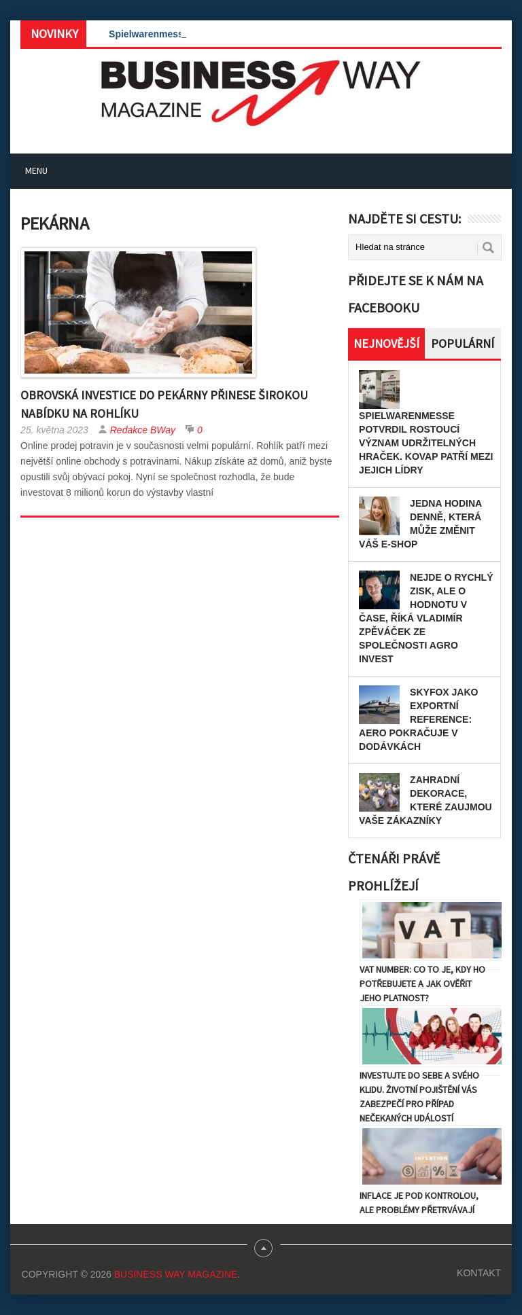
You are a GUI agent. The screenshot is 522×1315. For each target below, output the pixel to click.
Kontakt (479, 1272)
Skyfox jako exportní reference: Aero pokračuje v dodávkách (418, 719)
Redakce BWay (142, 430)
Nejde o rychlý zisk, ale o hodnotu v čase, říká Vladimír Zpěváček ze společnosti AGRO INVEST (426, 618)
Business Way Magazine (176, 1274)
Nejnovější (386, 343)
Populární (462, 343)
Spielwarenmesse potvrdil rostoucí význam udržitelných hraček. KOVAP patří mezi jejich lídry (426, 442)
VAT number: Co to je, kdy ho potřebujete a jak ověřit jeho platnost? (422, 983)
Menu (36, 170)
